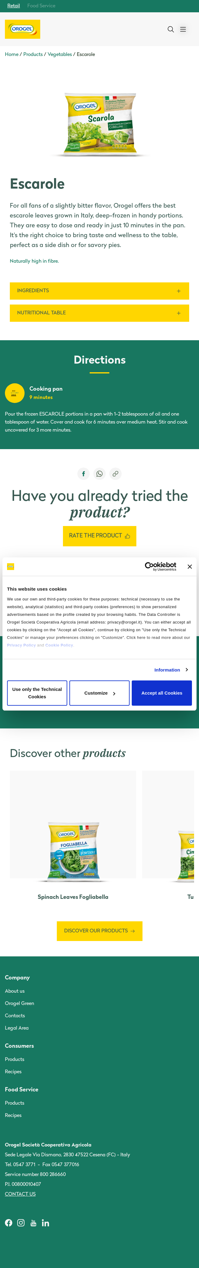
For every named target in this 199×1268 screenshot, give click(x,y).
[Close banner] (190, 566)
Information (167, 669)
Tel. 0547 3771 (20, 1164)
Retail (13, 6)
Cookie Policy (59, 645)
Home (11, 54)
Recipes (13, 1072)
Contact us (20, 1194)
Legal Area (17, 1028)
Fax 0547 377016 (60, 1164)
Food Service (41, 6)
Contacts (15, 1016)
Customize (99, 693)
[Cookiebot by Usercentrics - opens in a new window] (149, 566)
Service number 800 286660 (35, 1174)
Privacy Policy (21, 645)
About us (15, 991)
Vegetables (60, 54)
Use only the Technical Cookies (37, 693)
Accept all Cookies (161, 693)
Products (33, 54)
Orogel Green (19, 1003)
